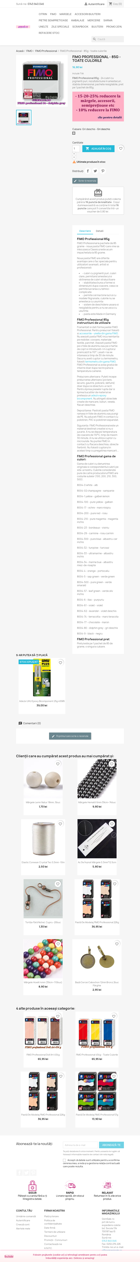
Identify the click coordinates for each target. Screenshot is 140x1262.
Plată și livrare (51, 1216)
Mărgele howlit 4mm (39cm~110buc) (43, 982)
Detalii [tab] (99, 231)
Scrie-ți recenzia (85, 181)
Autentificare (23, 1220)
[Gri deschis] (74, 134)
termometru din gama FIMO (100, 361)
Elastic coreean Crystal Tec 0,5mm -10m (43, 862)
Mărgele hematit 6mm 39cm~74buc (97, 802)
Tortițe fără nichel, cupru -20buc (43, 922)
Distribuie (88, 171)
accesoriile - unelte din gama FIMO (98, 333)
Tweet (95, 171)
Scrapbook (80, 26)
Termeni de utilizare (54, 1231)
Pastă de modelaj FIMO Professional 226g (97, 922)
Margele (66, 14)
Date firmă (49, 1227)
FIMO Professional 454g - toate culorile (97, 1054)
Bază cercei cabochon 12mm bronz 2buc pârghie (97, 984)
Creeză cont (23, 1224)
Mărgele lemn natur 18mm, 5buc (43, 802)
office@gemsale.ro (112, 1250)
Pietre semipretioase (53, 20)
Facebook (19, 1173)
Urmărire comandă (26, 1216)
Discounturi (50, 1235)
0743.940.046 (36, 4)
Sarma (107, 20)
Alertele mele (23, 1228)
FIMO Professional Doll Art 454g (43, 1054)
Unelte (43, 26)
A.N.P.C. (48, 1248)
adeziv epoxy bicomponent (91, 397)
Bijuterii (97, 26)
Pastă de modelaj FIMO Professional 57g (97, 1114)
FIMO (53, 14)
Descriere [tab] (85, 231)
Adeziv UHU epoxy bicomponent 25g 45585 (42, 701)
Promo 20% (114, 26)
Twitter (26, 1173)
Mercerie (94, 20)
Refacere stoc (49, 33)
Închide (9, 1256)
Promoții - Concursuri (55, 1240)
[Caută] (107, 39)
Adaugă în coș (98, 149)
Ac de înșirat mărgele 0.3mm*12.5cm (97, 862)
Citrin (43, 14)
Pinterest (103, 171)
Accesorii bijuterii (87, 14)
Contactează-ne (53, 1244)
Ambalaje (77, 20)
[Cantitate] (76, 148)
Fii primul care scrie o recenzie (70, 736)
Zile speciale (60, 26)
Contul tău (24, 1210)
